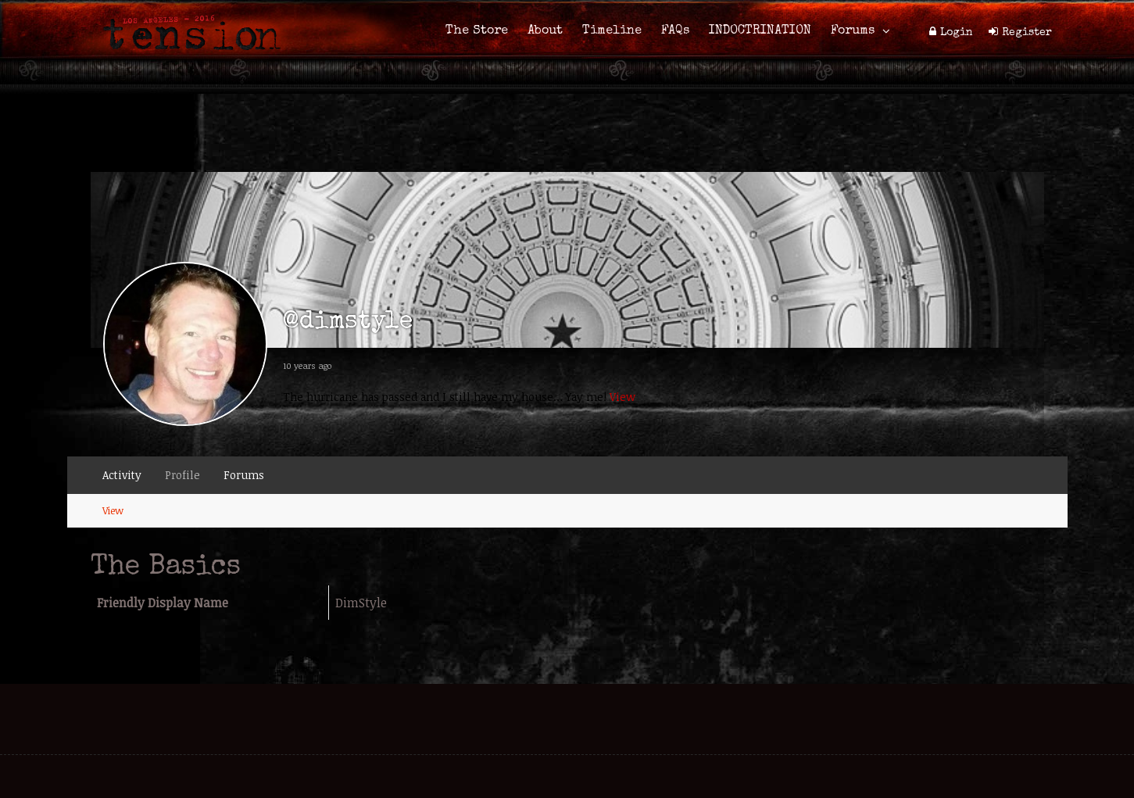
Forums (853, 31)
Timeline (612, 31)
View (622, 396)
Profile (182, 474)
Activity (121, 474)
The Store (476, 31)
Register (1027, 32)
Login (956, 32)
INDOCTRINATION (760, 31)
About (545, 31)
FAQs (675, 31)
